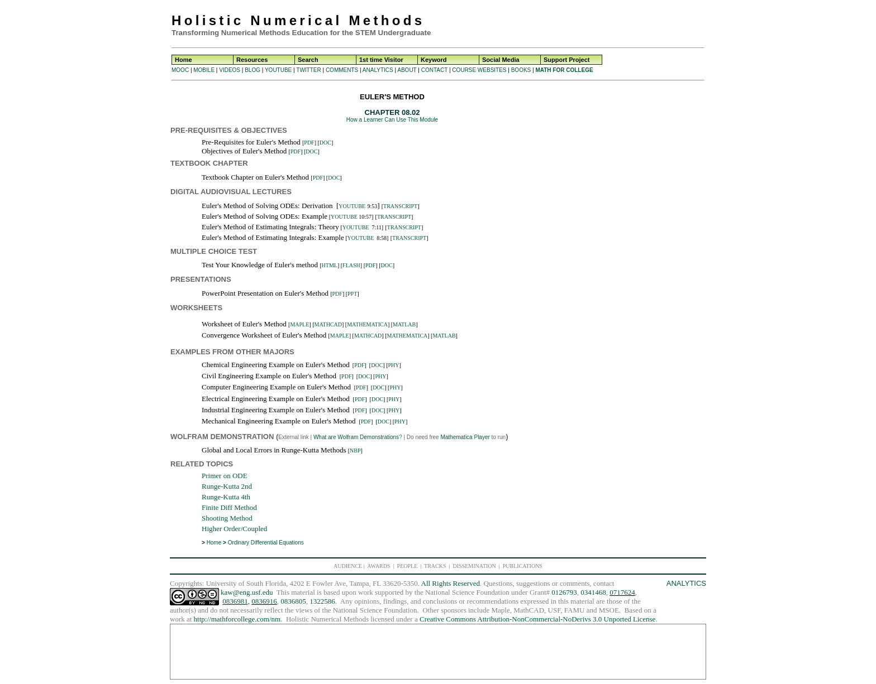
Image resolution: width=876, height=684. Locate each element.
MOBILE (204, 70)
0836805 (293, 601)
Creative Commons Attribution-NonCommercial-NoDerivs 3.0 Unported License (537, 619)
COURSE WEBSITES (479, 70)
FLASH (351, 265)
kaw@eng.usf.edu (247, 592)
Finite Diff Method (229, 507)
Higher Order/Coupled (234, 528)
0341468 (593, 592)
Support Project (567, 59)
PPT (352, 294)
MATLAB (404, 324)
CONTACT (434, 70)
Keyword (433, 59)
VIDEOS (229, 70)
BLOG (252, 70)
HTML (329, 265)
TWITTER (308, 70)
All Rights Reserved (450, 583)
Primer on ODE (224, 475)
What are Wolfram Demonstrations (356, 437)
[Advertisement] (615, 22)
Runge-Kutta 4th (226, 497)
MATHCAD (328, 324)
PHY (393, 365)
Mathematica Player (464, 437)
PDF (309, 142)
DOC (325, 142)
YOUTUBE (278, 70)
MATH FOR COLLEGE (564, 70)
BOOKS (521, 70)
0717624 (622, 592)
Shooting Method (227, 518)
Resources (252, 59)
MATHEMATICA (367, 324)
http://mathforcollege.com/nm (237, 619)
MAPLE (299, 324)
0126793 (564, 592)
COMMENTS (342, 70)
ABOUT (406, 70)
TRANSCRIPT (400, 206)
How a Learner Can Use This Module (392, 120)
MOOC (180, 70)
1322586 (322, 601)
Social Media (501, 59)
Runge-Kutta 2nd (227, 486)
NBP (355, 450)
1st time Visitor (381, 59)
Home (183, 59)
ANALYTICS (378, 70)
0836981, (236, 601)
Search (308, 59)
